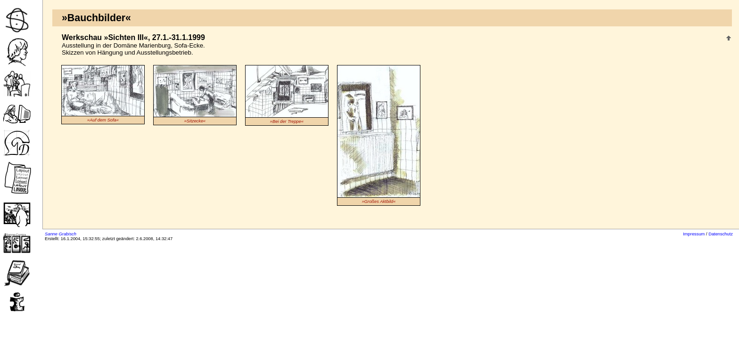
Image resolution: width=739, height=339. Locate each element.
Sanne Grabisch (60, 234)
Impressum (694, 234)
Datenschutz (720, 234)
